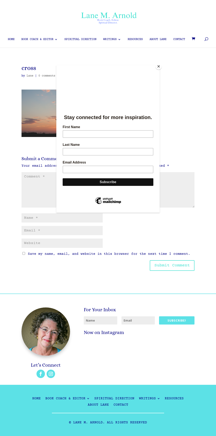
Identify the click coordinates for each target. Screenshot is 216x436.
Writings (110, 39)
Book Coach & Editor (37, 39)
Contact (179, 39)
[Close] (158, 66)
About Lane (158, 39)
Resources (135, 39)
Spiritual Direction (80, 39)
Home (11, 39)
